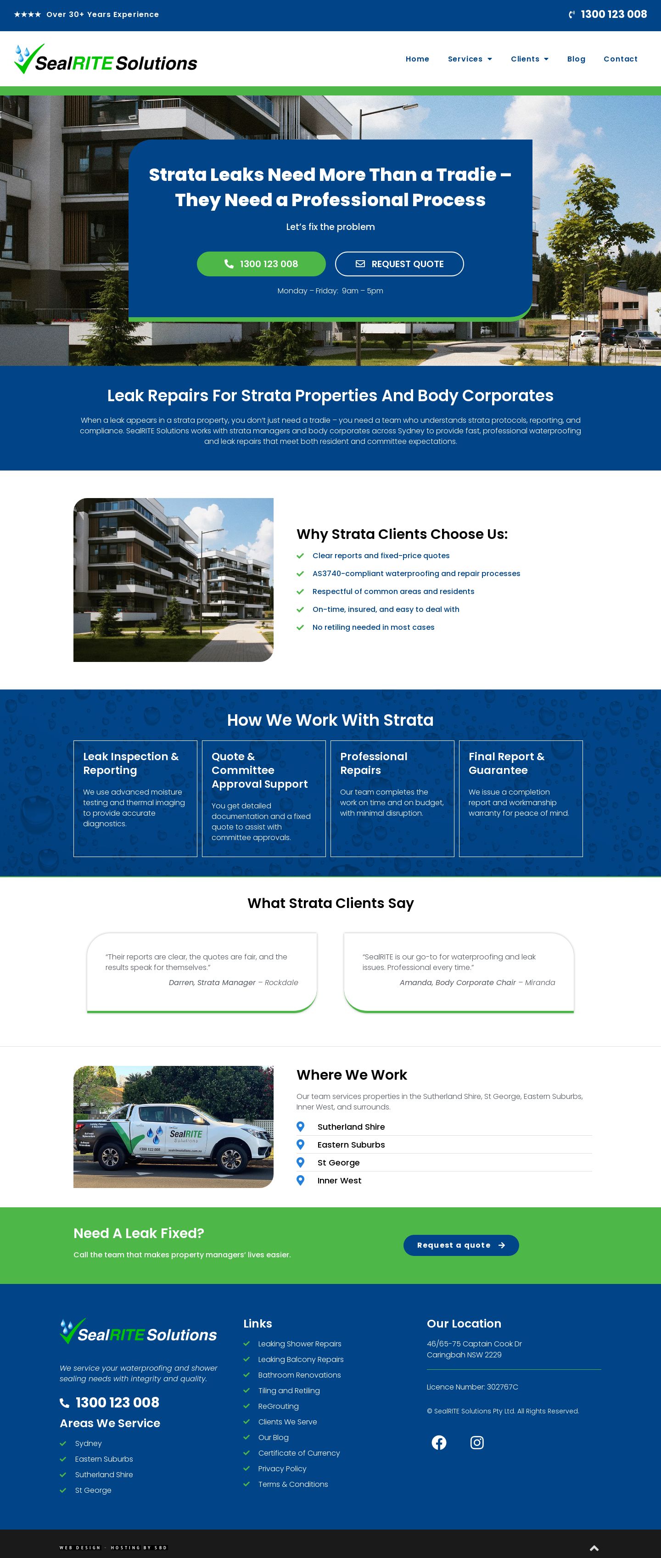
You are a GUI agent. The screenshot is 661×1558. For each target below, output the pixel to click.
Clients (530, 58)
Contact (621, 59)
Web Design (80, 1548)
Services (470, 58)
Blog (576, 59)
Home (417, 59)
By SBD (156, 1548)
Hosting (126, 1548)
